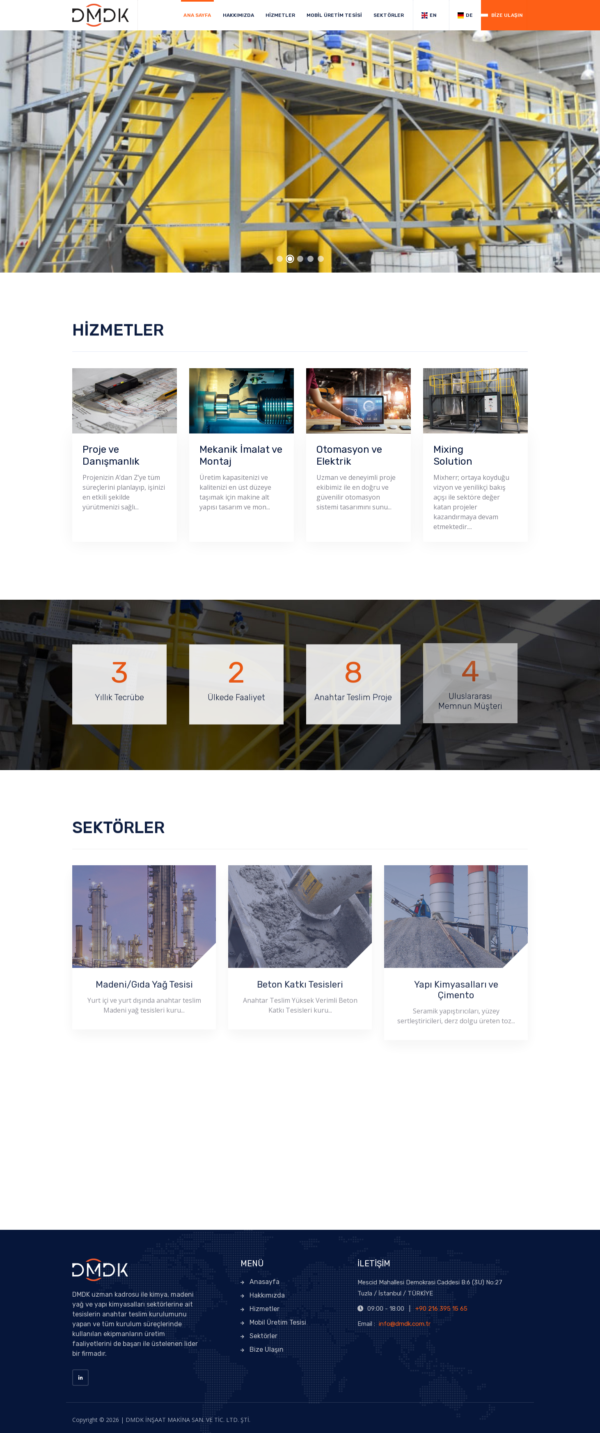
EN (429, 15)
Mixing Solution (452, 455)
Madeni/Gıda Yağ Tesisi (144, 980)
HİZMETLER (280, 15)
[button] (280, 259)
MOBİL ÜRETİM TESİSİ (334, 15)
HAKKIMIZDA (238, 15)
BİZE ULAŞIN (507, 15)
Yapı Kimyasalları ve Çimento (456, 986)
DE (465, 15)
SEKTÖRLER (388, 15)
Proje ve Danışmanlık (111, 455)
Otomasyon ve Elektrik (349, 455)
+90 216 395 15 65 (441, 1308)
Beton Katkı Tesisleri (300, 980)
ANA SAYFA (197, 15)
